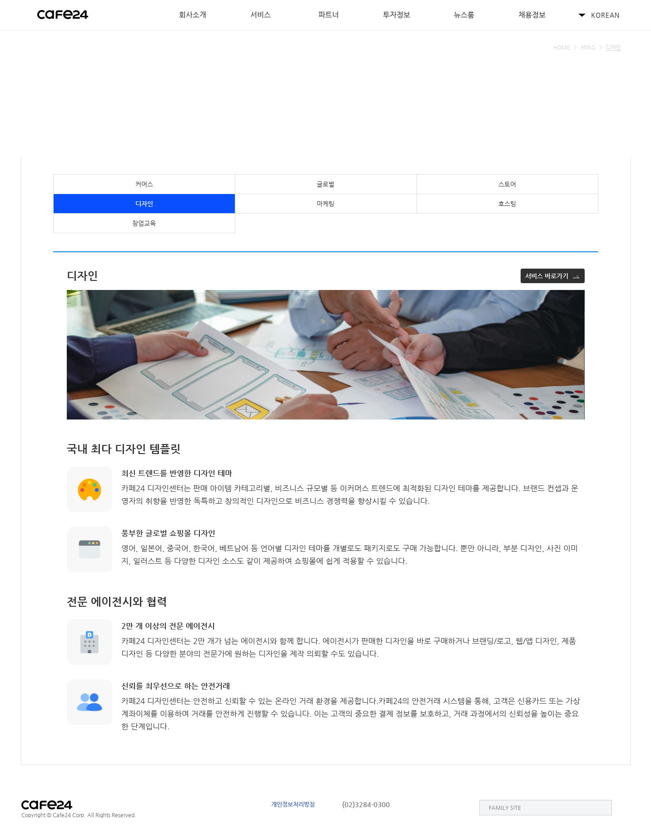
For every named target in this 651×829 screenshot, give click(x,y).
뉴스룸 (464, 14)
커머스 (144, 184)
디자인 (144, 203)
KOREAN (605, 15)
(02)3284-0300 (366, 804)
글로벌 (325, 184)
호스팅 (507, 203)
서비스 (260, 14)
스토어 (507, 184)
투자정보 (396, 14)
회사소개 (192, 14)
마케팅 (325, 203)
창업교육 (144, 223)
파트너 (328, 14)
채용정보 (532, 14)
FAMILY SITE (505, 807)
